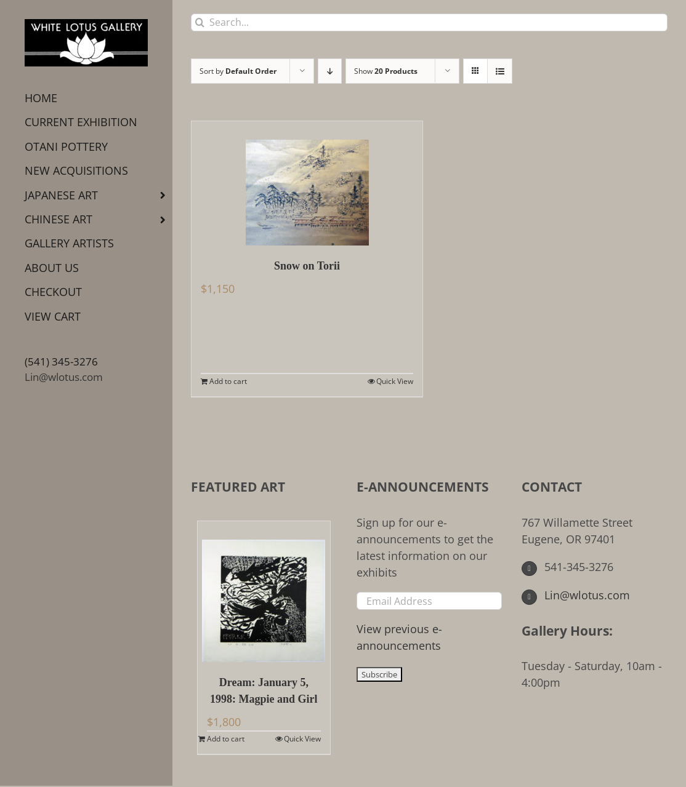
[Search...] (429, 22)
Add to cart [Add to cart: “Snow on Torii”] (228, 381)
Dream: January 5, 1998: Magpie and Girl (264, 690)
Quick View (394, 381)
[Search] (200, 22)
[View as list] (500, 71)
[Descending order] (330, 71)
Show (386, 71)
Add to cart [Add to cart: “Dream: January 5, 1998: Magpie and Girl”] (225, 738)
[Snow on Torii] (307, 183)
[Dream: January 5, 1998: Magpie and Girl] (264, 591)
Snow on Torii (307, 266)
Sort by (238, 71)
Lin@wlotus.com (64, 377)
